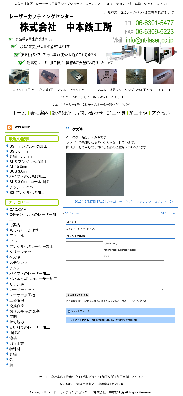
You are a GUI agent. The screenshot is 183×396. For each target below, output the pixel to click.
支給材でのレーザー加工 (29, 327)
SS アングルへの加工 (28, 146)
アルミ (14, 241)
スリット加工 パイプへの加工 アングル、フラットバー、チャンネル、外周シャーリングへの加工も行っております (91, 89)
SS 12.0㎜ (72, 213)
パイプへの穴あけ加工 (27, 176)
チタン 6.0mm (21, 187)
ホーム (44, 376)
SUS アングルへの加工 (28, 162)
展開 (13, 317)
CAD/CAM (17, 209)
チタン (14, 268)
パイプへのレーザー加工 (29, 273)
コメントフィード (80, 317)
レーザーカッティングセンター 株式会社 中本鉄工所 (85, 392)
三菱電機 (16, 300)
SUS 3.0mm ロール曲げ (29, 182)
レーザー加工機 (22, 295)
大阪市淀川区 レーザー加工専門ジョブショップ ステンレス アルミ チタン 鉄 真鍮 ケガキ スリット (91, 3)
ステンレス (144, 201)
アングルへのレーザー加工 (31, 246)
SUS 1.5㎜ (168, 213)
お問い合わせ (90, 376)
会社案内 (57, 376)
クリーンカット (22, 252)
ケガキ (78, 129)
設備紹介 (72, 376)
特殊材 (14, 349)
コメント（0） (164, 201)
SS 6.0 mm (18, 151)
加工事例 (123, 376)
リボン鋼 (16, 284)
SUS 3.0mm (19, 171)
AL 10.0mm (18, 167)
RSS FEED (22, 127)
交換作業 (16, 306)
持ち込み (16, 322)
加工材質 (108, 376)
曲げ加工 (16, 333)
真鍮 (13, 354)
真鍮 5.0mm (20, 156)
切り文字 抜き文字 (24, 311)
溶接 (13, 338)
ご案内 (14, 225)
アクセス (137, 376)
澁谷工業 (16, 343)
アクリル (16, 236)
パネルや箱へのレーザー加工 (33, 279)
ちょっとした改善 (24, 230)
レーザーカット (22, 290)
